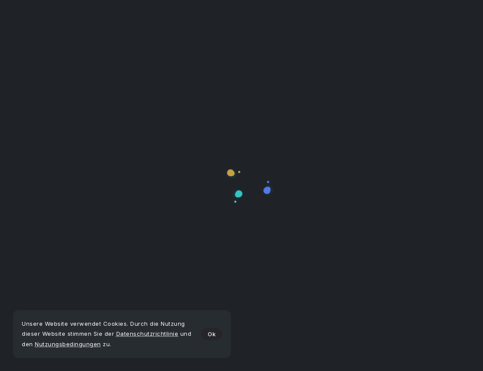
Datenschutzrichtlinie (147, 333)
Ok (212, 334)
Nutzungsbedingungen (68, 344)
